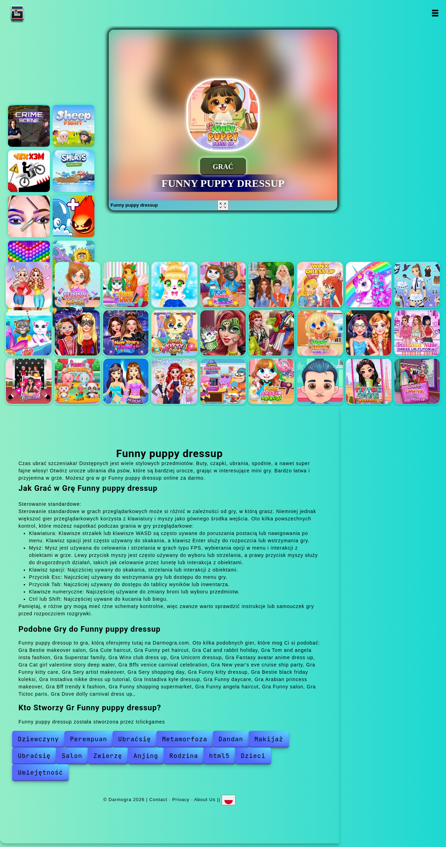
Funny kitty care (174, 332)
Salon (72, 756)
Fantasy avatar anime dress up (417, 284)
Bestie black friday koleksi (368, 332)
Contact (158, 799)
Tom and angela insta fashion (223, 284)
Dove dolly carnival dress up (417, 381)
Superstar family (271, 284)
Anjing (145, 756)
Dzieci (253, 756)
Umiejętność (40, 772)
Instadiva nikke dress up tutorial (417, 332)
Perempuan (88, 739)
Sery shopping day (271, 332)
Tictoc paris (368, 381)
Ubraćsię (134, 739)
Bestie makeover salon (28, 284)
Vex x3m (29, 171)
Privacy (181, 799)
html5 (219, 756)
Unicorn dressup (368, 284)
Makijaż (268, 739)
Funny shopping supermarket (223, 381)
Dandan (230, 739)
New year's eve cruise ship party (125, 332)
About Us (204, 799)
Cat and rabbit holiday (174, 284)
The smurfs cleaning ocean (73, 171)
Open (434, 13)
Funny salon (320, 381)
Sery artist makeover (223, 332)
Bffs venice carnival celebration (77, 332)
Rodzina (183, 756)
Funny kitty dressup (320, 332)
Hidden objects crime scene (29, 126)
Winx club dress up (320, 284)
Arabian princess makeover (125, 381)
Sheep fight (73, 126)
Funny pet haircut (125, 284)
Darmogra (39, 13)
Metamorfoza (184, 739)
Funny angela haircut (271, 381)
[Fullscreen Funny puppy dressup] (223, 205)
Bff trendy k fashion (174, 381)
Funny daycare (77, 381)
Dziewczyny (38, 739)
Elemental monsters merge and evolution (73, 216)
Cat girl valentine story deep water (28, 332)
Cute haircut (77, 284)
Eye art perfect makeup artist (29, 216)
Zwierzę (107, 756)
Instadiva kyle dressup (28, 381)
